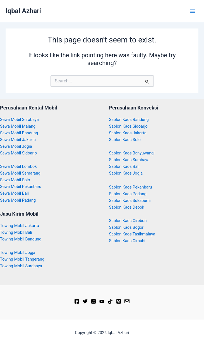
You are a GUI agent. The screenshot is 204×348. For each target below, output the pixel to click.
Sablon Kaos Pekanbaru (130, 187)
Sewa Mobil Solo (15, 179)
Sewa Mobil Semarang (20, 173)
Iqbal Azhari (23, 11)
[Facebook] (76, 301)
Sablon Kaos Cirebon (128, 220)
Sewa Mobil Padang (18, 200)
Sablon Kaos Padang (128, 193)
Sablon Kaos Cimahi (127, 240)
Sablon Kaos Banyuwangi (132, 153)
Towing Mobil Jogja (17, 252)
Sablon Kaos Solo (125, 139)
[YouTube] (101, 301)
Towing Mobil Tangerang (22, 259)
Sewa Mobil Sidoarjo (18, 153)
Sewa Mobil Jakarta (18, 139)
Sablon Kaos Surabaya (129, 159)
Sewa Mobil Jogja (16, 146)
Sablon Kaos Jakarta (128, 132)
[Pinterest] (118, 301)
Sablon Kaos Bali (124, 166)
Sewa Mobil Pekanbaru (20, 186)
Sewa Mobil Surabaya (19, 119)
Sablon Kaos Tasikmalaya (132, 234)
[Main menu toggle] (192, 11)
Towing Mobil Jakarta (19, 225)
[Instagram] (93, 301)
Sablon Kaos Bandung (129, 119)
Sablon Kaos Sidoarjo (128, 126)
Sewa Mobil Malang (17, 126)
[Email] (126, 301)
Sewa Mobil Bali (14, 193)
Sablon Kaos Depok (126, 207)
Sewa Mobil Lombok (18, 166)
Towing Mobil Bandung (20, 239)
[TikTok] (110, 301)
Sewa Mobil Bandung (19, 132)
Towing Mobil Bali (16, 232)
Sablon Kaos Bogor (126, 227)
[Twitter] (85, 301)
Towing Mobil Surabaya (21, 265)
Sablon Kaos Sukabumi (130, 200)
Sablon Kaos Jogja (126, 173)
